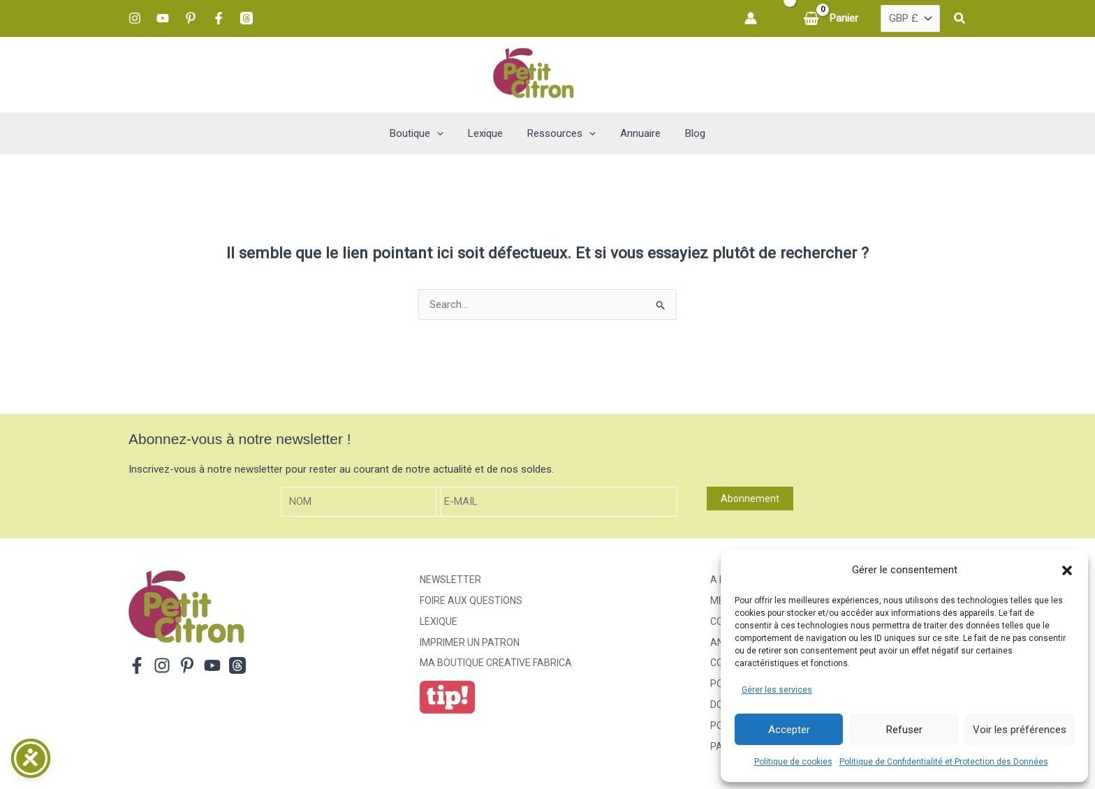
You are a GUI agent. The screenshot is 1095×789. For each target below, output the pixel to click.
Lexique (438, 621)
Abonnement (750, 498)
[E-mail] (556, 502)
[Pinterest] (190, 18)
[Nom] (361, 502)
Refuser (904, 729)
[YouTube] (162, 18)
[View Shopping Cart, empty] (832, 18)
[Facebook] (218, 18)
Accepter (789, 729)
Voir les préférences (1019, 729)
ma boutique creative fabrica (496, 662)
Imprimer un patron (470, 642)
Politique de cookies (793, 762)
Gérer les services (777, 690)
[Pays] (910, 19)
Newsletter (450, 579)
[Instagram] (134, 18)
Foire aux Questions (471, 600)
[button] (1067, 570)
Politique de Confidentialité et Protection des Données (943, 762)
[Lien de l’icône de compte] (750, 18)
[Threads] (246, 18)
